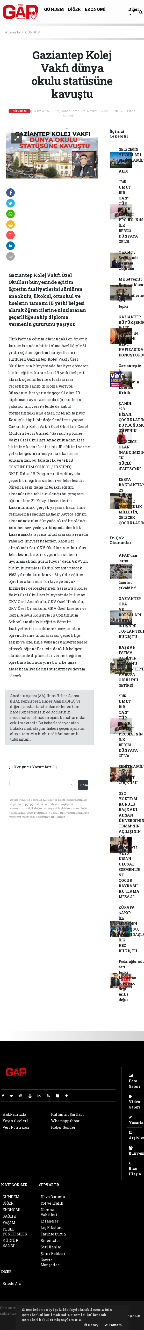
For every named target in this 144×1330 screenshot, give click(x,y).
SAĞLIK (9, 1216)
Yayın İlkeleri (15, 1120)
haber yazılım (13, 1324)
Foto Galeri (134, 1081)
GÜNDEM (54, 9)
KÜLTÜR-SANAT (11, 1243)
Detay (91, 1324)
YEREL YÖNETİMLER (15, 1231)
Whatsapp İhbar (65, 1120)
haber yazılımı (13, 1318)
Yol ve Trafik (52, 1203)
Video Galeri (134, 1102)
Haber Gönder (63, 1127)
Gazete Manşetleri (51, 1262)
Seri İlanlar (51, 1247)
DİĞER (74, 9)
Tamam (113, 1324)
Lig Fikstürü (52, 1227)
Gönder (84, 785)
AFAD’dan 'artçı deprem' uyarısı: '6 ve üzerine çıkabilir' (128, 571)
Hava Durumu (53, 1196)
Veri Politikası (16, 1127)
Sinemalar (50, 1240)
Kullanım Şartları (67, 1114)
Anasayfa (12, 32)
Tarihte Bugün (53, 1234)
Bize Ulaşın (135, 1168)
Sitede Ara (12, 1283)
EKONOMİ (95, 9)
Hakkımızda (14, 1114)
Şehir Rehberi (53, 1253)
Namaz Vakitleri (49, 1212)
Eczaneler (50, 1221)
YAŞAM (9, 1222)
